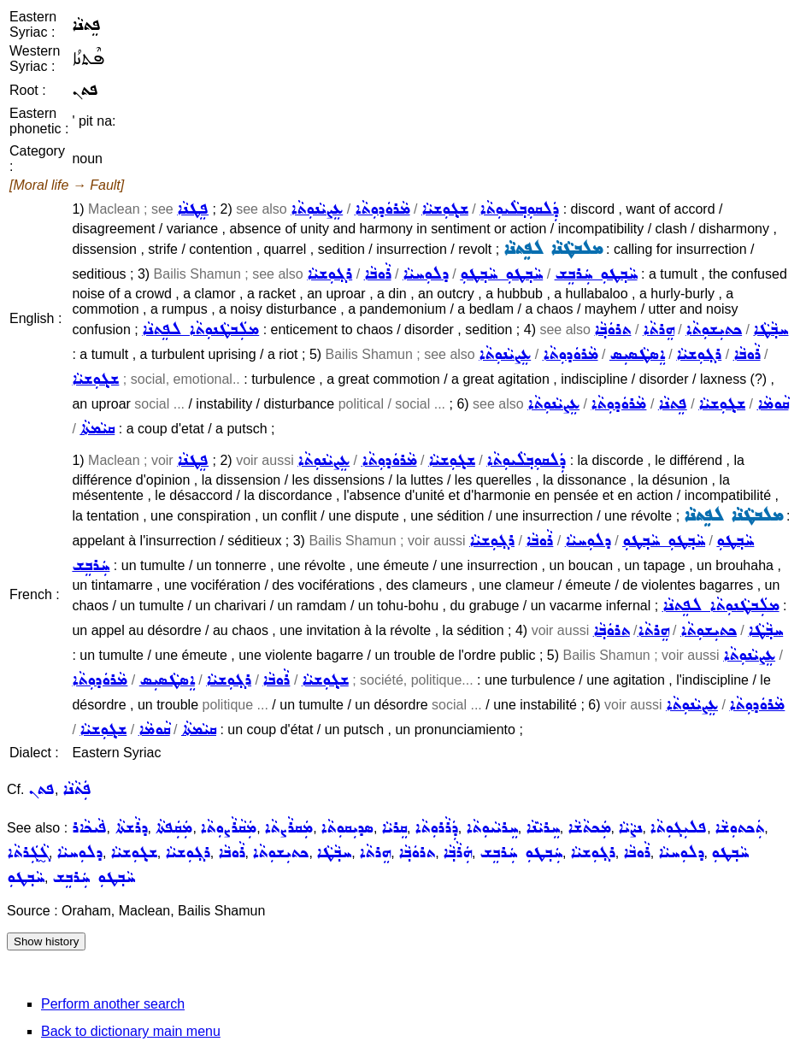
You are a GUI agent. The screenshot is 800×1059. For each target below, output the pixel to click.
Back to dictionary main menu (131, 1031)
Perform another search (113, 1004)
